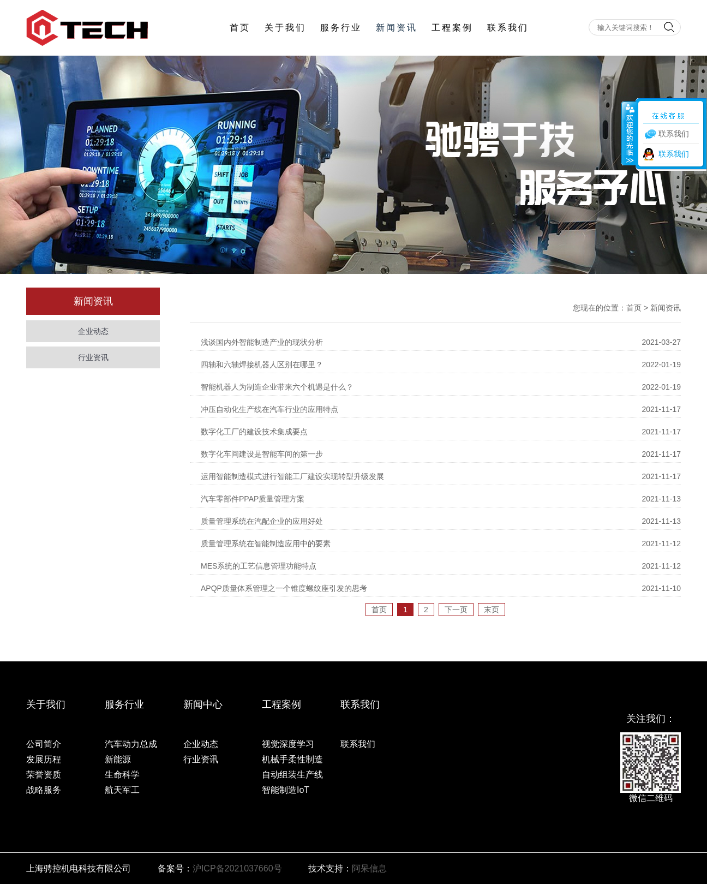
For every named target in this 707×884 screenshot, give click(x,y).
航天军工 (122, 790)
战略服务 (43, 790)
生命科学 (122, 774)
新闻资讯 (396, 27)
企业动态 (93, 331)
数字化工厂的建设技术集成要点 (254, 431)
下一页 (456, 609)
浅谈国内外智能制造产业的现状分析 (262, 342)
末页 (491, 609)
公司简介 (43, 744)
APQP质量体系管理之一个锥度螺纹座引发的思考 (284, 588)
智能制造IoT (285, 790)
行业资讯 (93, 357)
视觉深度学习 (288, 744)
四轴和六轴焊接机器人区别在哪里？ (262, 364)
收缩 (629, 133)
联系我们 (508, 27)
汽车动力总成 (131, 744)
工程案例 (452, 27)
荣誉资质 (43, 774)
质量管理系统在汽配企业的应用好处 (262, 521)
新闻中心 (203, 704)
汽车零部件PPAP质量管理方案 (252, 498)
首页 (240, 27)
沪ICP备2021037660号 (237, 868)
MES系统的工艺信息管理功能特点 (258, 566)
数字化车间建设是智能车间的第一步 (262, 454)
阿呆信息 (369, 868)
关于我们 (285, 27)
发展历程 (43, 759)
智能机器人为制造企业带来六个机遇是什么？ (277, 387)
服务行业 (341, 27)
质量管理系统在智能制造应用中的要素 (266, 543)
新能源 (118, 759)
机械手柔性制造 (292, 759)
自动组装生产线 (292, 774)
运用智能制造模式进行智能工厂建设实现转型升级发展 (292, 476)
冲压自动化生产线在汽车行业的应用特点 (269, 409)
